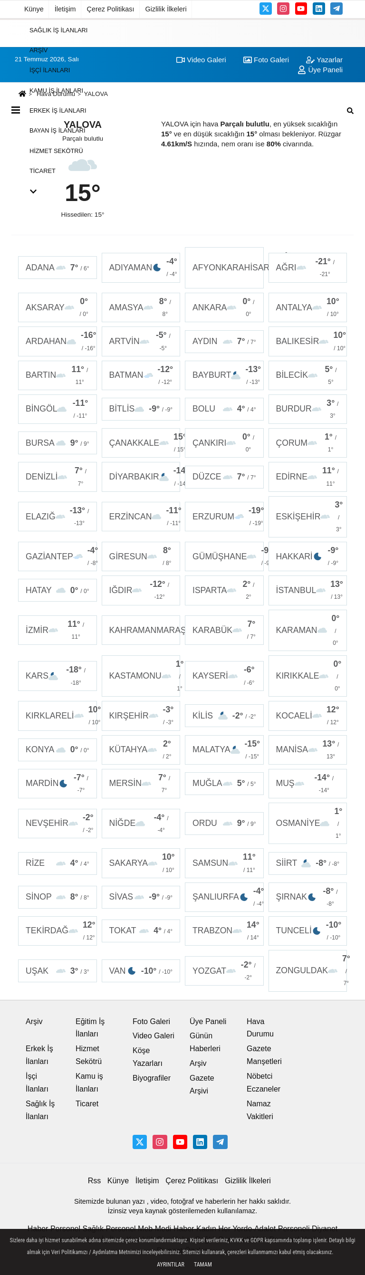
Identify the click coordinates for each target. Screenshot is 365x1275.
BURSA (57, 443)
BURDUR (308, 409)
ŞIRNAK (308, 897)
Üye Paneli (208, 1021)
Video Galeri (153, 1036)
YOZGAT (224, 971)
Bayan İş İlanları (57, 130)
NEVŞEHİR (60, 823)
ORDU (224, 823)
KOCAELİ (308, 716)
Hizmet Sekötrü (56, 150)
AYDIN (224, 341)
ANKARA (224, 307)
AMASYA (141, 307)
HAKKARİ (308, 556)
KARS (57, 676)
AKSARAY (57, 307)
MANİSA (308, 750)
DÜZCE (224, 477)
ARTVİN (141, 341)
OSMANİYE (309, 823)
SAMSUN (224, 863)
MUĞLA (224, 783)
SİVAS (141, 897)
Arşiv (38, 50)
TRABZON (225, 931)
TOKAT (141, 931)
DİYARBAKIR (145, 477)
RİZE (57, 863)
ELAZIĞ (57, 516)
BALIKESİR (311, 341)
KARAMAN (308, 630)
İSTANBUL (309, 590)
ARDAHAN (61, 341)
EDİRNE (308, 477)
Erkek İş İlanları (57, 110)
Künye (34, 9)
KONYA (57, 750)
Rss (94, 1181)
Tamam (203, 1264)
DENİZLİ (57, 477)
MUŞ (308, 784)
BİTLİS (141, 409)
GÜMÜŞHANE (228, 556)
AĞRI (308, 267)
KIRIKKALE (309, 676)
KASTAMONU (145, 676)
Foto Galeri (151, 1021)
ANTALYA (308, 307)
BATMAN (141, 375)
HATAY (57, 590)
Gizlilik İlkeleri (166, 9)
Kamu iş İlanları (56, 90)
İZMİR (57, 630)
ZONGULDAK (311, 970)
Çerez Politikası (110, 9)
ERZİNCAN (145, 516)
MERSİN (141, 784)
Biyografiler (152, 1078)
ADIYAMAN (143, 267)
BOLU (224, 409)
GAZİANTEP (61, 556)
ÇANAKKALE (145, 443)
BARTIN (57, 375)
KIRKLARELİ (61, 716)
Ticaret (42, 170)
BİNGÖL (57, 409)
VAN (141, 971)
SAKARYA (142, 863)
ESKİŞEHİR (309, 517)
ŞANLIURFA (228, 897)
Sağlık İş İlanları (58, 29)
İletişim (65, 9)
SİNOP (57, 897)
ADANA (57, 268)
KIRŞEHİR (141, 716)
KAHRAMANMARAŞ (145, 630)
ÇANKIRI (224, 443)
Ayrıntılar (170, 1264)
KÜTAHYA (141, 750)
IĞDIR (141, 590)
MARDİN (57, 784)
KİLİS (224, 716)
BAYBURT (226, 375)
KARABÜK (224, 630)
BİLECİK (308, 375)
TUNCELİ (309, 931)
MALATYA (226, 750)
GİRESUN (141, 556)
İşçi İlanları (49, 70)
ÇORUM (308, 443)
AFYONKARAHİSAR (228, 268)
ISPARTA (224, 590)
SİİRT (308, 863)
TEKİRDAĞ (61, 931)
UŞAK (57, 971)
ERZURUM (228, 516)
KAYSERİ (224, 676)
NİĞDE (141, 823)
